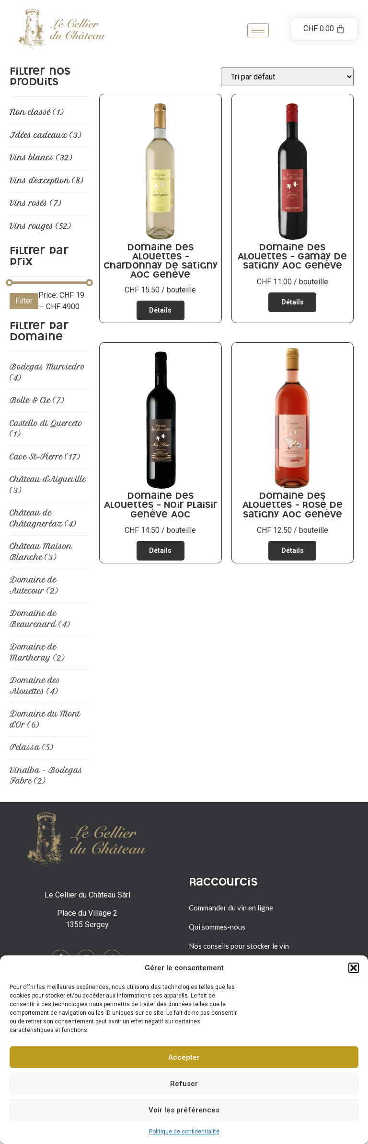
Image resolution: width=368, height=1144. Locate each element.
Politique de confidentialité (184, 1131)
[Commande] (287, 76)
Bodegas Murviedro (47, 372)
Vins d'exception (46, 180)
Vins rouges (40, 226)
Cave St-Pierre (45, 456)
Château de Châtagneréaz (43, 518)
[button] (353, 968)
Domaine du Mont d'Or (45, 719)
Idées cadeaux (45, 135)
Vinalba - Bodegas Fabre (46, 776)
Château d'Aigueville (48, 485)
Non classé (36, 112)
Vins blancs (41, 157)
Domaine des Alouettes (35, 686)
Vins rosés (35, 203)
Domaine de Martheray (37, 652)
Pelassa (31, 747)
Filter (24, 300)
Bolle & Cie (37, 400)
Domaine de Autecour (34, 585)
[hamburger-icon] (258, 30)
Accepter (184, 1057)
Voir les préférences (184, 1110)
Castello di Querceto (46, 429)
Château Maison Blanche (41, 552)
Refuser (184, 1083)
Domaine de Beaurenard (39, 619)
